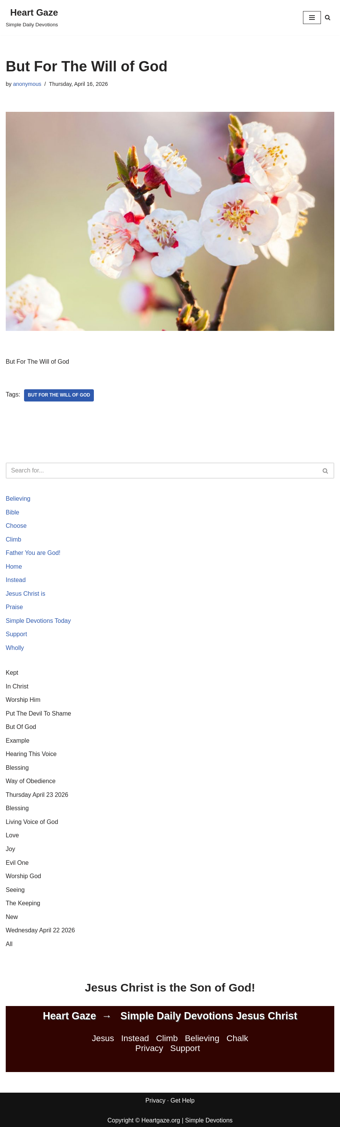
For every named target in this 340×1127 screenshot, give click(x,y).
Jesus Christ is (25, 594)
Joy (10, 849)
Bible (12, 512)
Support (16, 634)
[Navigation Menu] (312, 17)
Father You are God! (33, 553)
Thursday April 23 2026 (37, 795)
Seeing (15, 890)
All (9, 945)
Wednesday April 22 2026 (40, 931)
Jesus (103, 1039)
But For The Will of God (59, 395)
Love (12, 836)
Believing (18, 498)
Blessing (17, 768)
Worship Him (23, 700)
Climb (13, 539)
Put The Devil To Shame (38, 714)
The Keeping (23, 904)
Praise (14, 607)
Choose (16, 526)
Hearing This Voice (31, 754)
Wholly (15, 648)
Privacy (149, 1049)
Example (17, 741)
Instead (16, 580)
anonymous (27, 84)
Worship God (23, 877)
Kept (12, 673)
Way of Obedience (31, 782)
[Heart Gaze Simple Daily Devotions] (32, 17)
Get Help (183, 1101)
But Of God (21, 727)
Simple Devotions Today (38, 621)
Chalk (237, 1039)
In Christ (17, 687)
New (12, 917)
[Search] (327, 17)
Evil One (17, 863)
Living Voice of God (32, 822)
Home (14, 566)
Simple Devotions (209, 1121)
